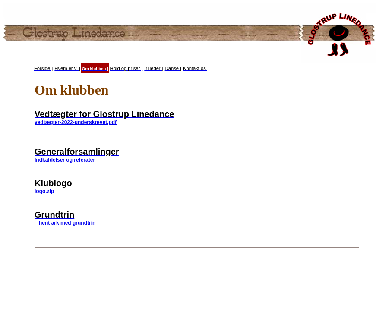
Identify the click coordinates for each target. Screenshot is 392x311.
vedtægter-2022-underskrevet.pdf (76, 122)
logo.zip (44, 191)
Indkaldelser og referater (65, 160)
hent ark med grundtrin (65, 223)
